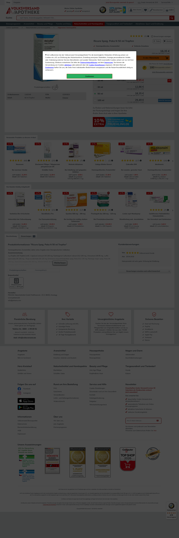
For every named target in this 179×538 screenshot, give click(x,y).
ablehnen (67, 53)
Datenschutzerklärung (88, 51)
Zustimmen (49, 56)
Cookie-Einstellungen (97, 53)
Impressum (108, 51)
